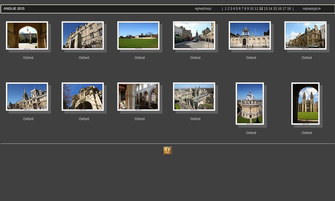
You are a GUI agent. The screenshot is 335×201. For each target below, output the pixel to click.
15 (275, 9)
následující (311, 9)
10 (251, 9)
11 (256, 9)
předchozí (203, 9)
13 (266, 9)
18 (289, 9)
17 (284, 9)
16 (280, 9)
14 (270, 9)
